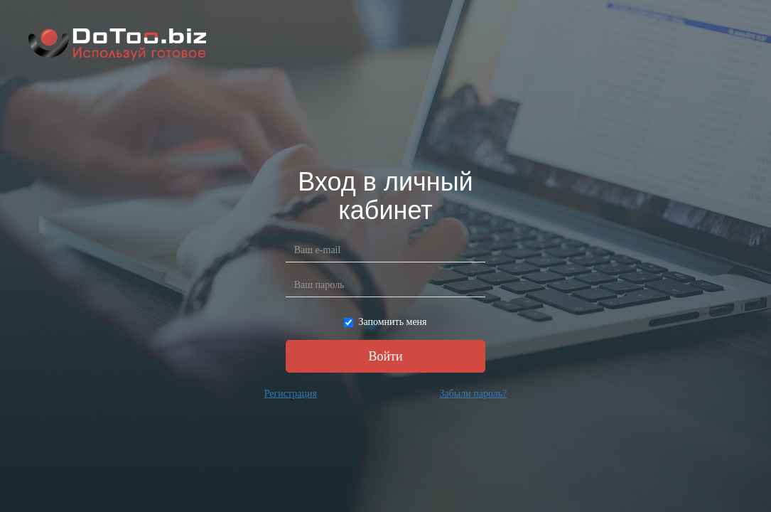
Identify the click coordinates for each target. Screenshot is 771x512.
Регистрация (290, 393)
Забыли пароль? (473, 393)
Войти (385, 356)
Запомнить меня (385, 321)
